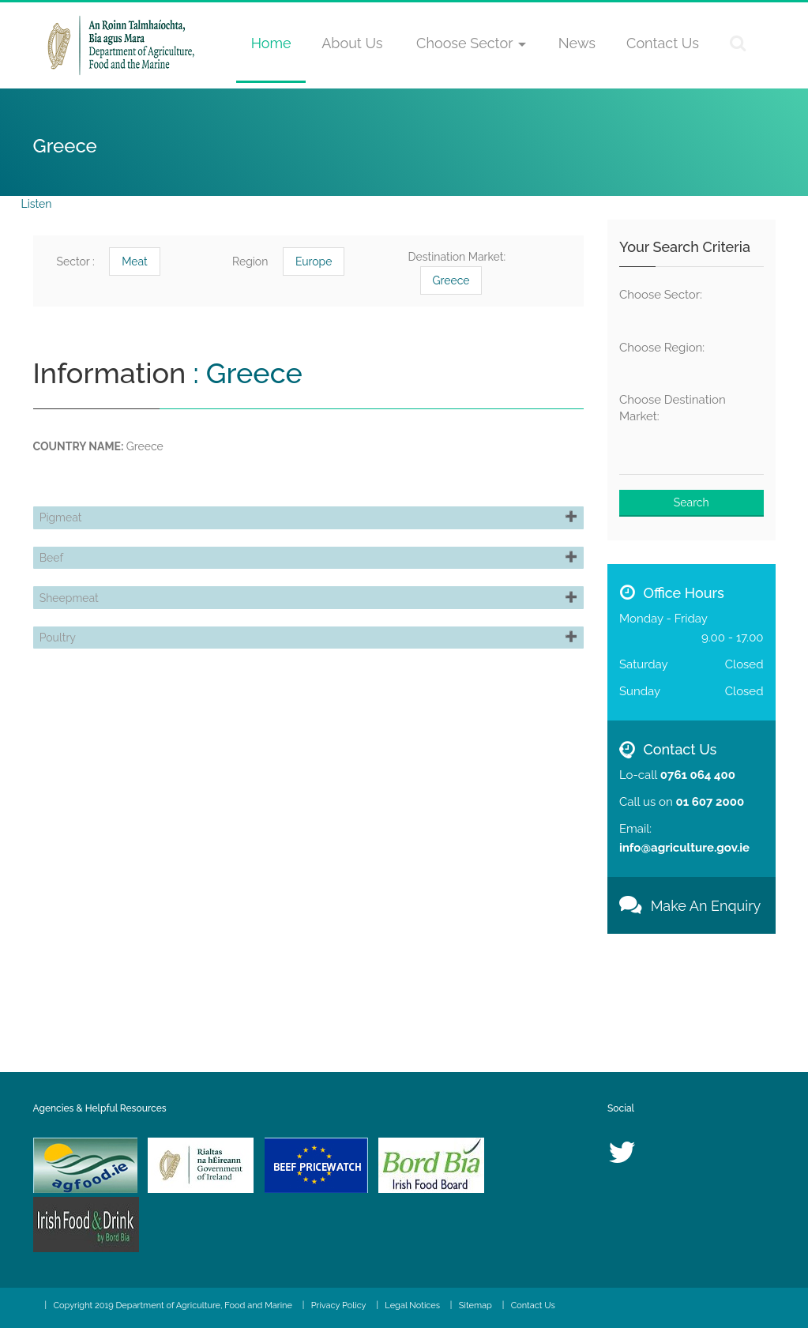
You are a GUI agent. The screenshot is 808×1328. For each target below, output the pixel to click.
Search (691, 502)
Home (271, 43)
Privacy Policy (338, 1305)
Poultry (64, 702)
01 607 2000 (709, 802)
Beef (58, 585)
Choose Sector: (660, 295)
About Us (351, 43)
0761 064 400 (697, 775)
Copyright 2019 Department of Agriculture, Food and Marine (172, 1305)
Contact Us (662, 43)
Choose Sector (471, 43)
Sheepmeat (75, 644)
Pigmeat (67, 527)
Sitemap (475, 1305)
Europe (314, 261)
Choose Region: (662, 347)
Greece (451, 280)
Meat (135, 261)
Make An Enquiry (690, 905)
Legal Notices (412, 1305)
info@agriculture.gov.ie (684, 848)
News (577, 43)
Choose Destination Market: (672, 408)
